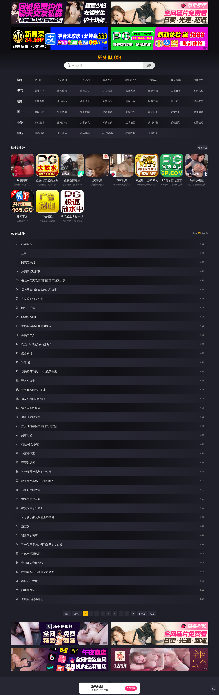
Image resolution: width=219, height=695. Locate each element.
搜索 (149, 65)
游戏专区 (107, 80)
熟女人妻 (130, 90)
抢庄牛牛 (198, 80)
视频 (20, 90)
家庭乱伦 (62, 122)
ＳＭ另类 (198, 90)
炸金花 (153, 80)
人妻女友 (85, 122)
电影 (20, 101)
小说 (20, 122)
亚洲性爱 (39, 101)
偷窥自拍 (39, 112)
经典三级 (153, 101)
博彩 (20, 80)
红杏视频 (130, 133)
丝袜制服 (153, 90)
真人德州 (62, 80)
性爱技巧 (198, 122)
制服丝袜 (130, 101)
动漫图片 (107, 112)
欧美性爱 (107, 101)
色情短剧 (153, 133)
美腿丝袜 (130, 112)
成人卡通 (85, 101)
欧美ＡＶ (85, 90)
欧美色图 (85, 112)
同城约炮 (39, 133)
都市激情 (39, 122)
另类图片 (198, 112)
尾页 (152, 613)
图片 (20, 112)
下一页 (142, 613)
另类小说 (153, 122)
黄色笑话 (176, 122)
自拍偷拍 (62, 90)
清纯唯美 (153, 112)
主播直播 (176, 90)
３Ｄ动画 (107, 90)
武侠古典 (107, 122)
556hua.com (109, 58)
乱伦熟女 (176, 101)
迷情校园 (130, 122)
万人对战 (85, 80)
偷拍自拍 (62, 101)
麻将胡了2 (130, 80)
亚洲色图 (62, 112)
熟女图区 (176, 112)
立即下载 (131, 688)
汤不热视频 (107, 133)
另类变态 (198, 101)
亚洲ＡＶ (39, 90)
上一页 (77, 613)
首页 (67, 613)
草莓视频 (85, 133)
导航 (20, 133)
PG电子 (39, 80)
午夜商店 (62, 133)
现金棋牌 (176, 80)
